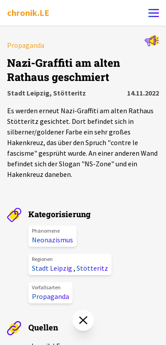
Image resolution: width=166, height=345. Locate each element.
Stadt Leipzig (52, 268)
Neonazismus (52, 239)
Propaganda (50, 296)
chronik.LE (28, 12)
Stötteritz (92, 268)
